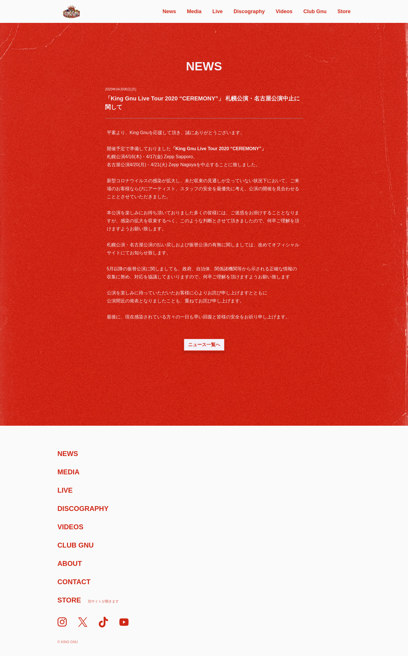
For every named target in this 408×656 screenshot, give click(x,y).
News (169, 11)
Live (217, 11)
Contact (74, 582)
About (70, 563)
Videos (284, 11)
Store (343, 11)
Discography (249, 11)
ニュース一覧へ (204, 344)
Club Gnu (314, 11)
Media (194, 11)
